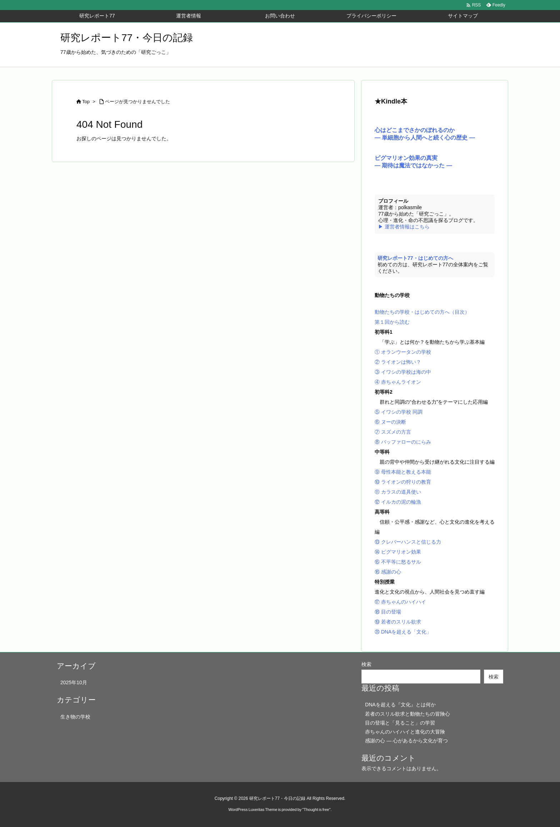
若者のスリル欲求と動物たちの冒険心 (407, 714)
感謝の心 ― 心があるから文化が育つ (406, 740)
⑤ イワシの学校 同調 (398, 412)
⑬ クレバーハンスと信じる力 (408, 542)
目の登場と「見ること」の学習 (400, 723)
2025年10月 (73, 682)
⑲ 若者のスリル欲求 (398, 622)
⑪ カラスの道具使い (398, 492)
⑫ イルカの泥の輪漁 (398, 502)
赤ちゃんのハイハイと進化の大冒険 (405, 732)
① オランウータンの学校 (403, 352)
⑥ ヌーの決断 (390, 422)
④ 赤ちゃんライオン (398, 382)
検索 (366, 664)
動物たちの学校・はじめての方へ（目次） (422, 312)
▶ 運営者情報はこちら (404, 227)
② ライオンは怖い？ (398, 362)
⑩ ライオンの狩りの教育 (403, 482)
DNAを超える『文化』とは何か (400, 704)
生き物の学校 (75, 717)
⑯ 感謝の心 (388, 572)
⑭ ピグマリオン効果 (398, 552)
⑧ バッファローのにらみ (403, 442)
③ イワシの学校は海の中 (403, 372)
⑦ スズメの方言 (393, 432)
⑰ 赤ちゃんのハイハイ (400, 602)
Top (86, 101)
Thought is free (316, 809)
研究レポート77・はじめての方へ (415, 258)
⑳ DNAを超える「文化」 (403, 632)
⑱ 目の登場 (388, 612)
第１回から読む (392, 322)
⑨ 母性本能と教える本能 (403, 472)
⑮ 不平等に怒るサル (398, 562)
